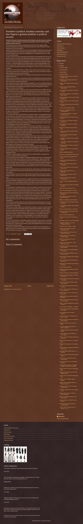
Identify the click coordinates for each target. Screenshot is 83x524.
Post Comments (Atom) (16, 289)
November (62, 69)
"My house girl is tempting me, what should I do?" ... (67, 175)
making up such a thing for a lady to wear (69, 154)
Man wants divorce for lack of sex (67, 188)
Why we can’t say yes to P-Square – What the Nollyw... (67, 394)
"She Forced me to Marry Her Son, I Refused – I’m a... (67, 408)
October (62, 72)
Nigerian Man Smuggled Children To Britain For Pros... (67, 383)
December (62, 67)
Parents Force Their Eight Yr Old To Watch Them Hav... (67, 243)
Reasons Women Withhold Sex (66, 214)
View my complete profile (62, 418)
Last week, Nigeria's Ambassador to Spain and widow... (67, 327)
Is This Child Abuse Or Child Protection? (68, 272)
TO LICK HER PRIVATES (65, 267)
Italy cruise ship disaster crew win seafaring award (67, 110)
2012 (60, 65)
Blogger (48, 520)
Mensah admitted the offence (66, 152)
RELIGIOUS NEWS (61, 52)
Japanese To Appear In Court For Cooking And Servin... (67, 223)
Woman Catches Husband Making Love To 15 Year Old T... (68, 290)
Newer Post (8, 286)
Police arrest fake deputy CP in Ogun (68, 190)
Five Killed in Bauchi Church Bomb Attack (69, 220)
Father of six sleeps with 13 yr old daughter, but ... (67, 239)
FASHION (59, 46)
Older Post (50, 286)
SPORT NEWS (60, 54)
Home (29, 286)
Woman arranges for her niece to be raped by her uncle (67, 232)
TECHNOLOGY (60, 56)
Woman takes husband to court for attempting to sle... (67, 229)
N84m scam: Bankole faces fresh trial (68, 199)
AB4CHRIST (62, 416)
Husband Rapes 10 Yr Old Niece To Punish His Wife (67, 236)
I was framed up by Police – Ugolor (67, 226)
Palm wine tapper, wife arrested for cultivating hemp (67, 404)
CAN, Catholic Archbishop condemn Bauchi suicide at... (67, 197)
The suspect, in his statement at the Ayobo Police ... (67, 358)
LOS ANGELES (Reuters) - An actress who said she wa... (68, 114)
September (62, 74)
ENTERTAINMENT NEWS (63, 44)
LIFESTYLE (59, 48)
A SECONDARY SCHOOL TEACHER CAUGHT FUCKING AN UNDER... (68, 365)
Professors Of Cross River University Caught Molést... (68, 387)
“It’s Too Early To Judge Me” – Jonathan (68, 306)
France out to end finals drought (66, 107)
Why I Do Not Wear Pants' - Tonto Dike (68, 209)
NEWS (58, 50)
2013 (60, 63)
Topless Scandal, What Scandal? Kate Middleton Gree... (68, 372)
